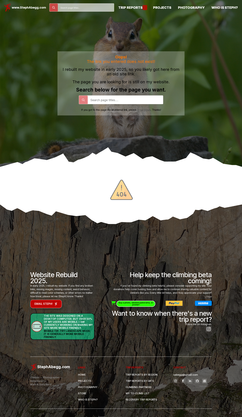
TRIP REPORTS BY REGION (141, 374)
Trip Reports (130, 8)
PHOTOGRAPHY (87, 387)
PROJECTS (84, 381)
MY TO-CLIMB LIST (137, 393)
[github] (197, 381)
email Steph (144, 109)
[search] (54, 8)
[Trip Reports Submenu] (145, 7)
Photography (191, 8)
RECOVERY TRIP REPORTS (141, 399)
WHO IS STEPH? (88, 399)
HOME (82, 374)
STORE (82, 393)
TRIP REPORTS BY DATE (140, 381)
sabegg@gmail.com (185, 374)
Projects (162, 8)
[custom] (204, 381)
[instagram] (209, 329)
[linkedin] (190, 381)
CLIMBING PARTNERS (139, 387)
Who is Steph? (224, 8)
